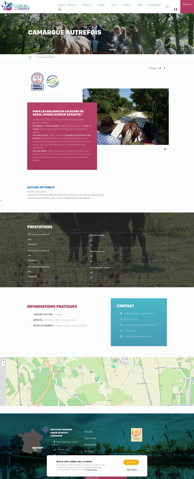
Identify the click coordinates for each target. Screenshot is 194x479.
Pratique (127, 9)
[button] (97, 379)
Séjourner (90, 9)
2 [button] (167, 151)
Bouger (103, 9)
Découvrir (74, 9)
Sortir (115, 9)
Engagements (154, 9)
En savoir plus (91, 470)
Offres (140, 9)
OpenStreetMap (180, 405)
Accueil (62, 9)
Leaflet (162, 405)
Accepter (131, 462)
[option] (126, 116)
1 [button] (165, 151)
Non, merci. (132, 470)
